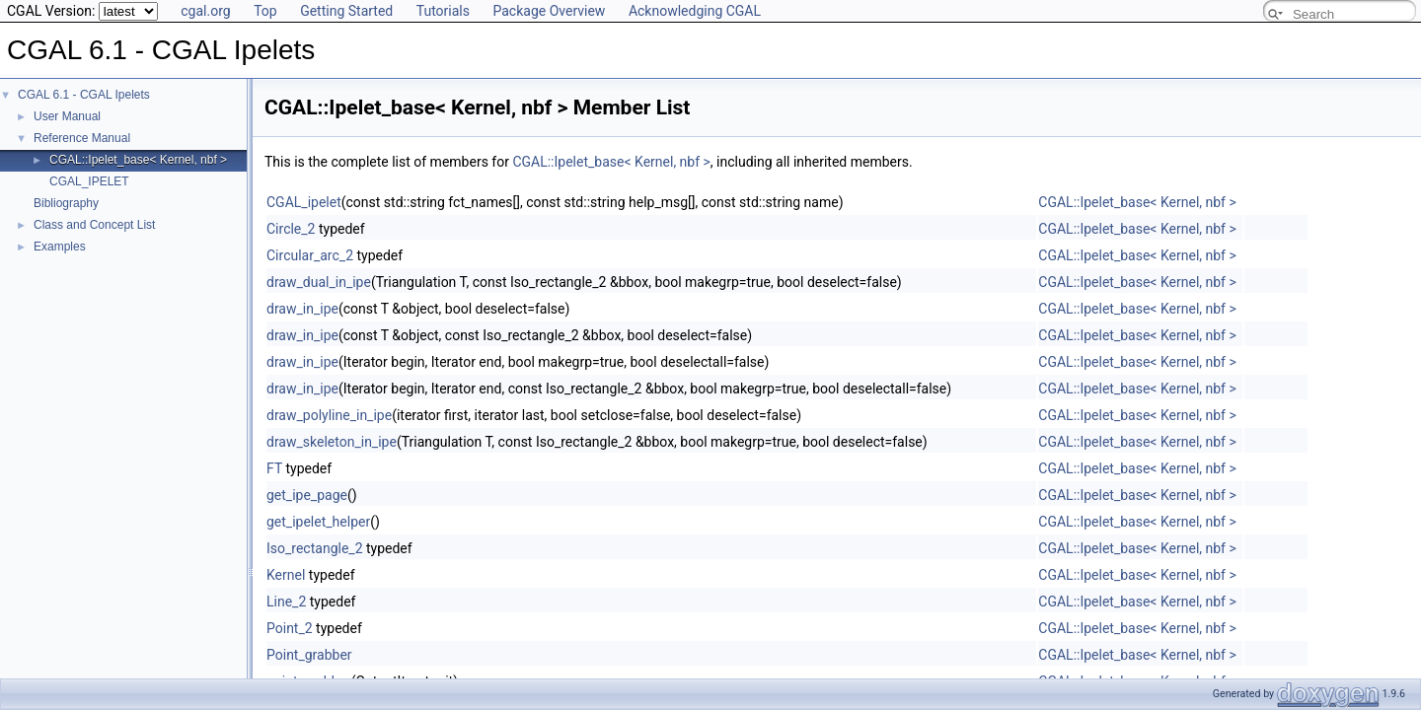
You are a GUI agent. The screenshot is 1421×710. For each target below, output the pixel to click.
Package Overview (548, 11)
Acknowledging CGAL (695, 11)
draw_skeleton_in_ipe (331, 442)
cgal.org (205, 11)
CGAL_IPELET (89, 181)
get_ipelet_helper (318, 522)
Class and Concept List (94, 225)
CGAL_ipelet (303, 202)
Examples (60, 246)
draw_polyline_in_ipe (329, 415)
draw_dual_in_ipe (318, 282)
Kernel (285, 575)
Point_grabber (309, 655)
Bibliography (66, 203)
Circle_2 (290, 229)
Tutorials (443, 11)
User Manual (67, 116)
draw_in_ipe (302, 309)
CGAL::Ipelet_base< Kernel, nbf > (138, 160)
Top (265, 11)
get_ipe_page (306, 495)
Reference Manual (82, 138)
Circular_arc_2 (309, 255)
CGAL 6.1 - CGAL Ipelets (84, 95)
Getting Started (346, 11)
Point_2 (289, 628)
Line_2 (286, 601)
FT (274, 468)
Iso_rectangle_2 (314, 548)
